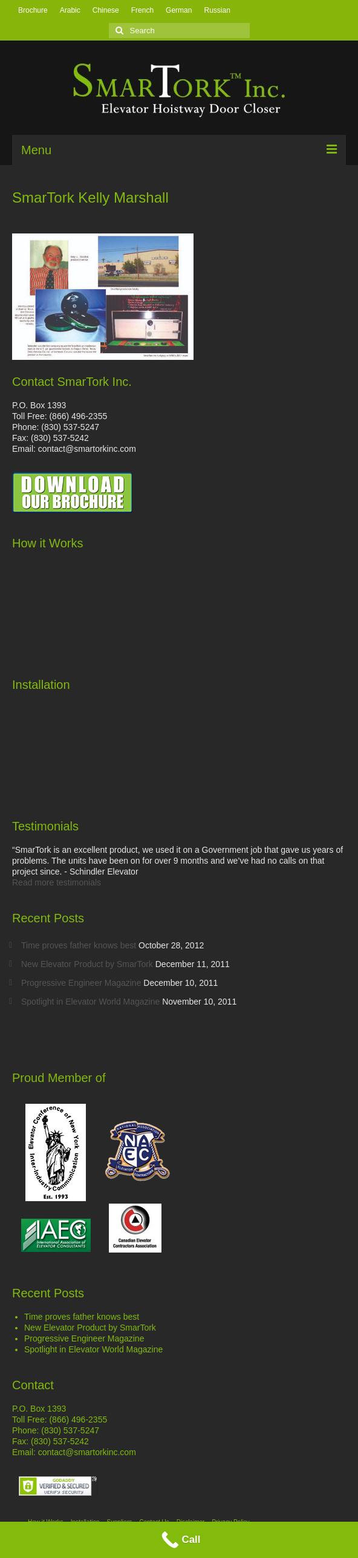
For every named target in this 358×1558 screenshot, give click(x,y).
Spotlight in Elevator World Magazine (90, 1001)
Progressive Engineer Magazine (81, 983)
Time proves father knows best (78, 945)
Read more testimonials (56, 882)
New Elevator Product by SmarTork (87, 964)
